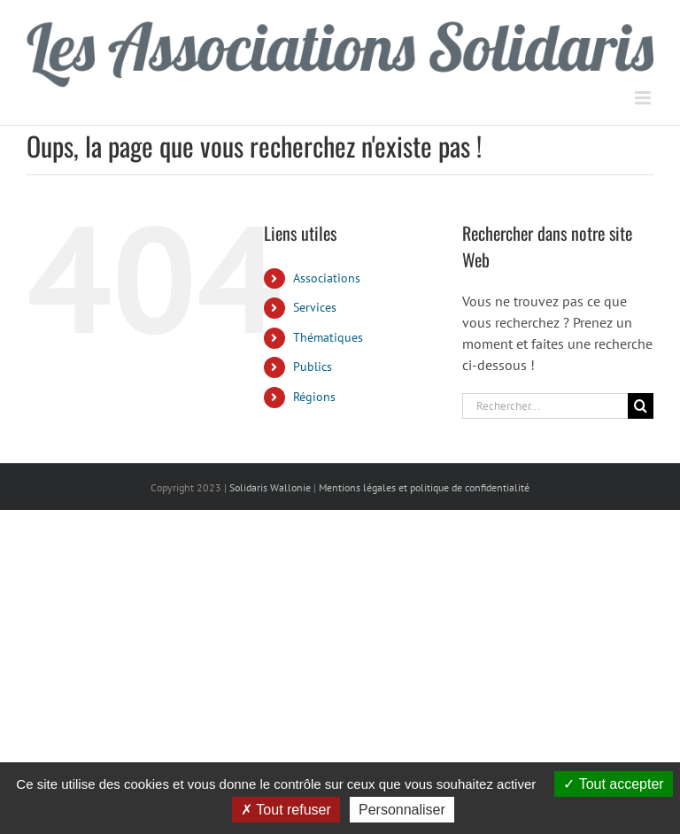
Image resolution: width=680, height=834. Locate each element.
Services (314, 307)
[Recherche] (640, 406)
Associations (326, 278)
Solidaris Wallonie (270, 487)
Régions (314, 397)
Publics (312, 367)
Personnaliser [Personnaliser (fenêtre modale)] (402, 809)
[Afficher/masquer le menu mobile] (644, 98)
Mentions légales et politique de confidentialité (424, 487)
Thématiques (328, 337)
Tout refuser (286, 809)
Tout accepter (613, 784)
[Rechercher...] (545, 406)
